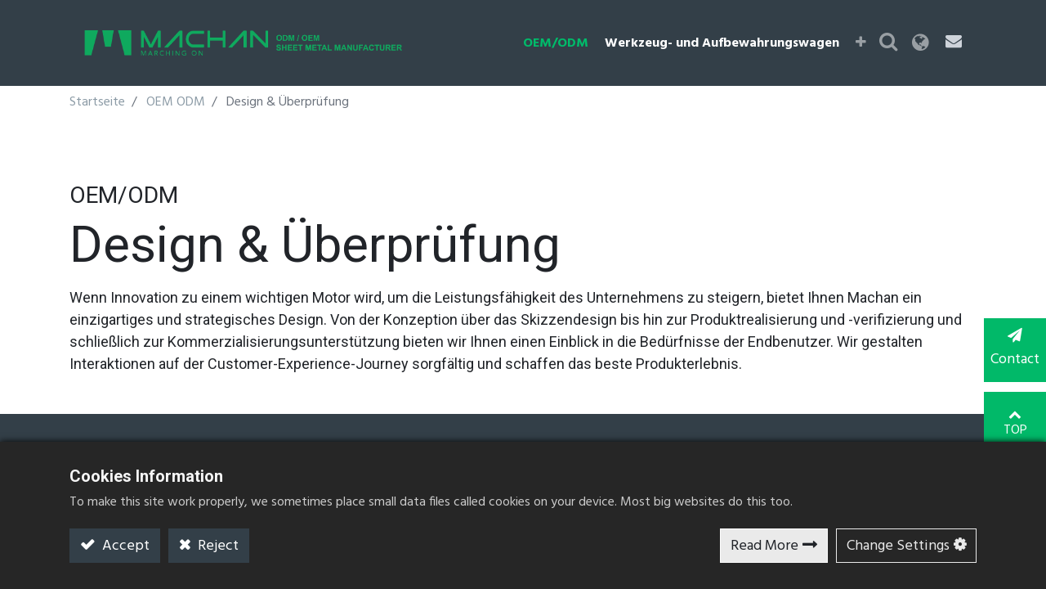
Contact (1013, 350)
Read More (764, 546)
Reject (216, 546)
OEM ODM (175, 102)
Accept (124, 546)
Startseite (97, 102)
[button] (867, 43)
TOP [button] (1014, 416)
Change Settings (898, 546)
